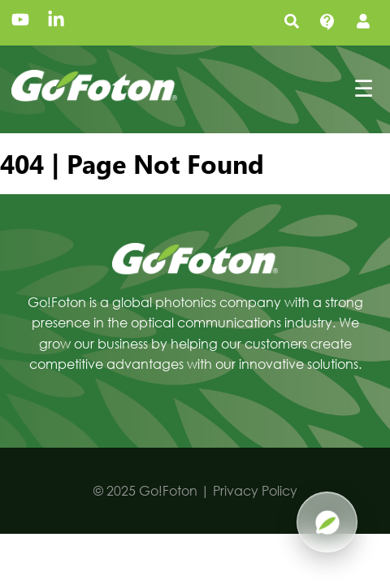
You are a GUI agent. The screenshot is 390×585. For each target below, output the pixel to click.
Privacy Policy (255, 490)
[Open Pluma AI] (327, 522)
